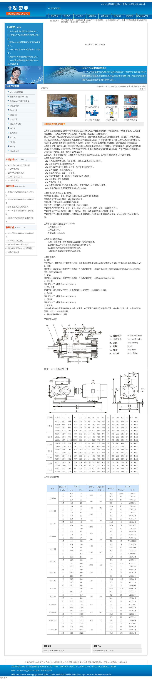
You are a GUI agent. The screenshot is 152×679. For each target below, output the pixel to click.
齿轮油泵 (80, 20)
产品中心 (49, 662)
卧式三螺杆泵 (111, 107)
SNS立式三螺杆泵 (92, 107)
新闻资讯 (58, 662)
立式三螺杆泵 (13, 169)
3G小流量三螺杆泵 (92, 120)
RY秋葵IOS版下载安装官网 (19, 165)
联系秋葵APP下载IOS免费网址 (105, 662)
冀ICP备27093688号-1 (103, 674)
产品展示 (135, 86)
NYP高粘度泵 (13, 180)
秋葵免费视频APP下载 (115, 20)
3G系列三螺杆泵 (130, 120)
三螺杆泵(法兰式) (15, 177)
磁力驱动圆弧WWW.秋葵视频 (20, 248)
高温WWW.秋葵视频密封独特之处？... (24, 57)
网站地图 (123, 662)
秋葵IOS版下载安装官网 (136, 20)
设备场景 (68, 662)
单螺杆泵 (64, 22)
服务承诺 (78, 662)
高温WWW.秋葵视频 (94, 20)
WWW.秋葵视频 (67, 20)
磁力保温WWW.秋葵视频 (18, 244)
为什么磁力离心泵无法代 (18, 207)
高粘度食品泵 (13, 252)
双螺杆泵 (74, 22)
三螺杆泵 (84, 22)
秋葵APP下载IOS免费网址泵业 (118, 86)
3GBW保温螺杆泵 (131, 107)
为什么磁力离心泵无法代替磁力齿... (23, 31)
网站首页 (30, 662)
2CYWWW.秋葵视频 (16, 173)
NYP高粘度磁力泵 (15, 241)
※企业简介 (38, 662)
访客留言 (87, 662)
